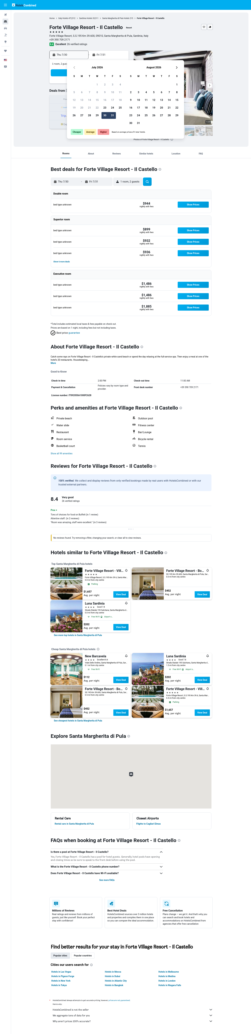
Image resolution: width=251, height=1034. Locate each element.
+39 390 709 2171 (59, 39)
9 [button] (104, 92)
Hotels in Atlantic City (116, 980)
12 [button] (74, 100)
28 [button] (89, 115)
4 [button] (120, 84)
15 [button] (97, 100)
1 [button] (97, 84)
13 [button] (81, 100)
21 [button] (89, 107)
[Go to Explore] (5, 41)
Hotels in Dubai (112, 976)
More (53, 363)
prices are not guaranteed (119, 1000)
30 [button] (104, 115)
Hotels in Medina (166, 976)
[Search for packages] (5, 35)
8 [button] (97, 92)
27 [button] (81, 115)
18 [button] (120, 100)
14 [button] (89, 100)
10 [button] (112, 92)
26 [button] (74, 115)
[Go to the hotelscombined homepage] (24, 4)
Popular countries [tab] (83, 955)
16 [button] (104, 100)
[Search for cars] (5, 28)
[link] (78, 635)
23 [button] (104, 107)
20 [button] (81, 107)
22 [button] (97, 107)
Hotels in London (166, 980)
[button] (5, 4)
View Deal (121, 594)
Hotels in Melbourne (168, 971)
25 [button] (120, 107)
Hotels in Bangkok (114, 985)
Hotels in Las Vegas (61, 971)
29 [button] (97, 115)
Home (52, 18)
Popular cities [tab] (60, 955)
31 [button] (112, 115)
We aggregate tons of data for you (133, 1015)
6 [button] (81, 92)
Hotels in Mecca (113, 971)
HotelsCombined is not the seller (133, 1010)
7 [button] (89, 92)
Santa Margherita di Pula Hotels (115, 18)
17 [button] (112, 100)
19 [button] (74, 107)
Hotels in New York (60, 980)
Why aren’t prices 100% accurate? (133, 1021)
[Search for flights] (5, 15)
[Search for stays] (5, 21)
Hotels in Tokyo (59, 985)
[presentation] (171, 139)
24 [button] (112, 107)
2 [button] (104, 84)
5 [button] (74, 92)
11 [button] (120, 92)
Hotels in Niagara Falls (169, 985)
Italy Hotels (63, 18)
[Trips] (5, 51)
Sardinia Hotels (85, 18)
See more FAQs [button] (107, 880)
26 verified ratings (77, 44)
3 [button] (112, 84)
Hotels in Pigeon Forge (62, 976)
